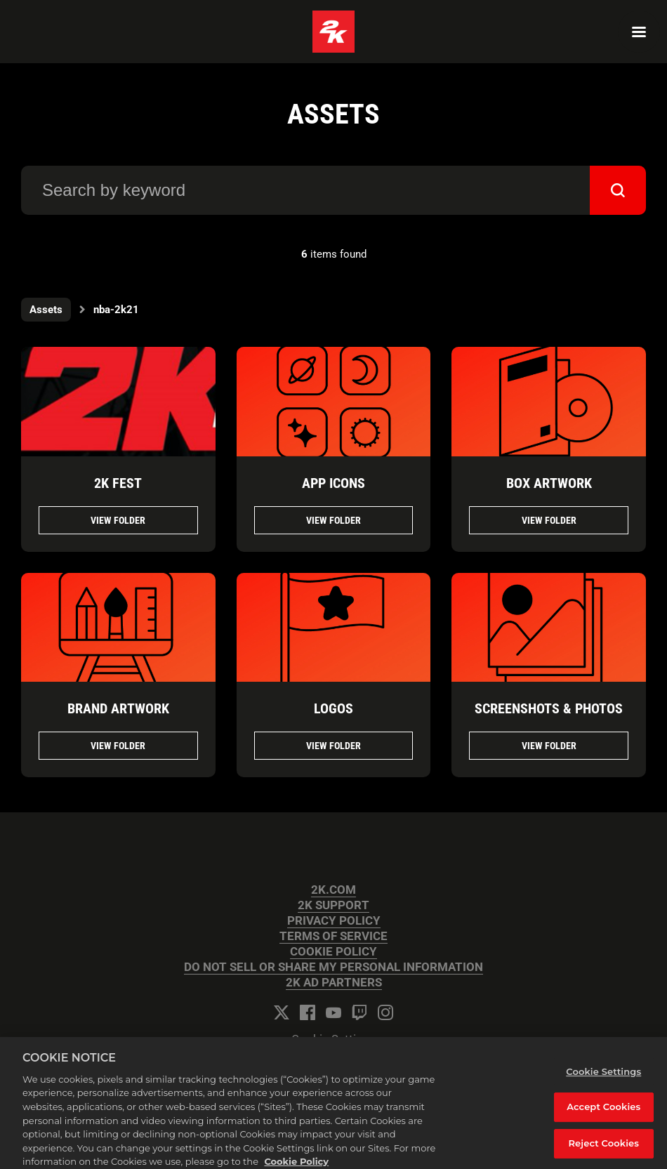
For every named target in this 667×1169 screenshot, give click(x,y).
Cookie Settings (333, 1039)
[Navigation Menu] (639, 32)
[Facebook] (307, 1012)
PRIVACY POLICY (334, 920)
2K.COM (333, 890)
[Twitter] (281, 1012)
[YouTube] (333, 1012)
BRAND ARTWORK (118, 708)
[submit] (618, 190)
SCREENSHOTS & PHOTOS (549, 708)
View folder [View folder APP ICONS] (333, 520)
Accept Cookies (603, 1112)
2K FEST (118, 483)
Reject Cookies (603, 1149)
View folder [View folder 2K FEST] (118, 520)
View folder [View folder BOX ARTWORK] (549, 520)
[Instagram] (385, 1012)
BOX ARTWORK (549, 483)
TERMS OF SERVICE (333, 936)
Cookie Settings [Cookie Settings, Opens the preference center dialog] (603, 1077)
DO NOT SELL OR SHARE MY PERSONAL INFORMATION (333, 967)
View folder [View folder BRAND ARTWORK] (118, 745)
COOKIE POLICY (333, 951)
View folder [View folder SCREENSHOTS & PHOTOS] (549, 745)
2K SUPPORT (333, 905)
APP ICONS (333, 483)
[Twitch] (359, 1012)
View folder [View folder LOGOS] (333, 745)
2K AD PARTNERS (334, 982)
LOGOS (333, 708)
